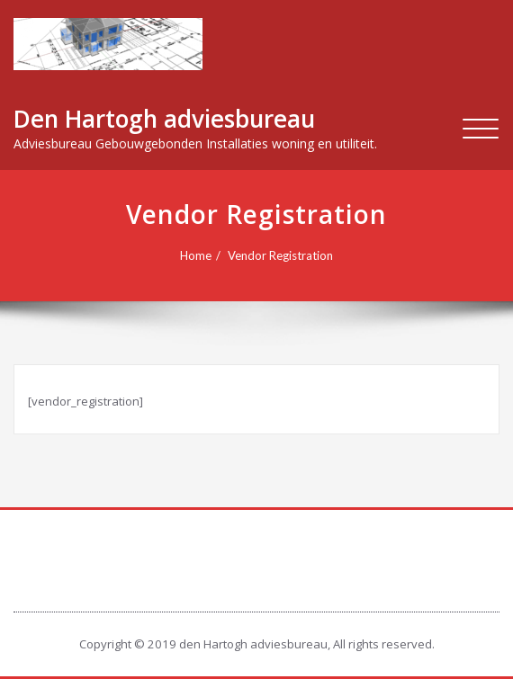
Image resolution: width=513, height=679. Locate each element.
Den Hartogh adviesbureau (164, 119)
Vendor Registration (280, 255)
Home (196, 255)
